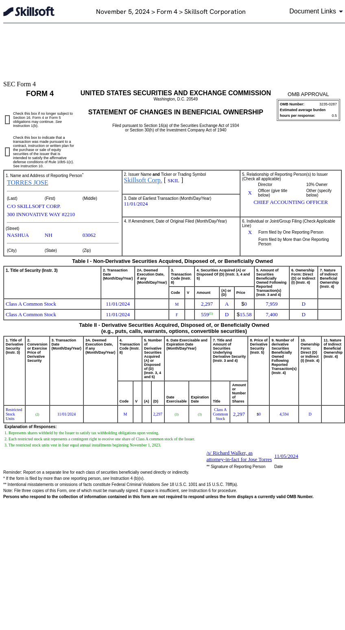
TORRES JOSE (27, 182)
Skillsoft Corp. (143, 180)
